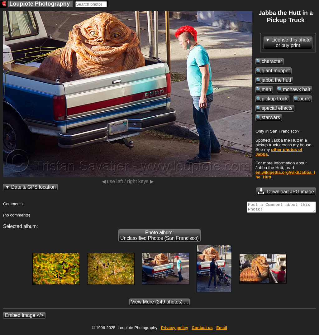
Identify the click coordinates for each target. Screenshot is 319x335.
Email (221, 329)
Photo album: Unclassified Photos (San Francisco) (159, 237)
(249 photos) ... (159, 303)
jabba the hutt (276, 80)
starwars (271, 117)
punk (304, 98)
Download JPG (286, 191)
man (266, 89)
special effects (277, 108)
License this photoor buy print (291, 42)
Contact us (202, 329)
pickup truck (275, 98)
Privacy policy (174, 329)
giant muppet (276, 70)
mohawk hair (296, 89)
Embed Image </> (24, 317)
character (272, 61)
